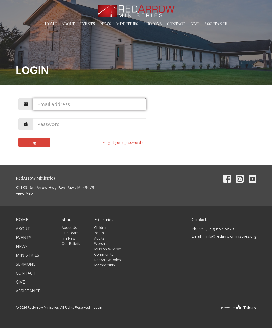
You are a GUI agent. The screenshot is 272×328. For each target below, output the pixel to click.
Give (194, 23)
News (105, 23)
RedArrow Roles (107, 259)
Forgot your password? (122, 142)
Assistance (215, 23)
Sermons (152, 23)
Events (87, 23)
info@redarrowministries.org (231, 236)
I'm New (68, 238)
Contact (176, 23)
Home (51, 23)
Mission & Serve (107, 249)
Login (34, 142)
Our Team (70, 232)
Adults (99, 238)
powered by (238, 307)
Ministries (127, 23)
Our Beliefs (71, 243)
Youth (99, 232)
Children (100, 227)
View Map (24, 193)
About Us (69, 227)
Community (103, 254)
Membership (104, 265)
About (68, 23)
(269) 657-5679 (220, 228)
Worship (101, 243)
